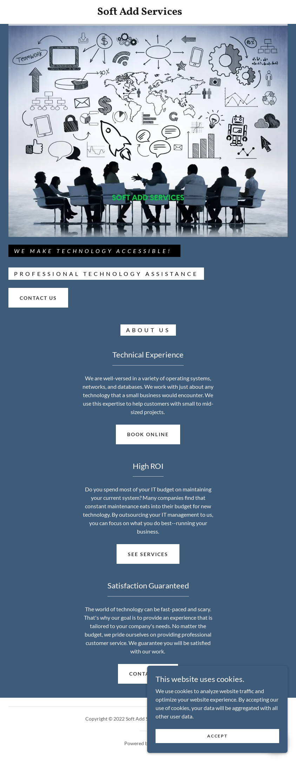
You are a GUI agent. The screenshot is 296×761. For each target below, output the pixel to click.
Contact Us (147, 674)
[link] (140, 12)
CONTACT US (38, 298)
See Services (148, 554)
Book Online (148, 434)
